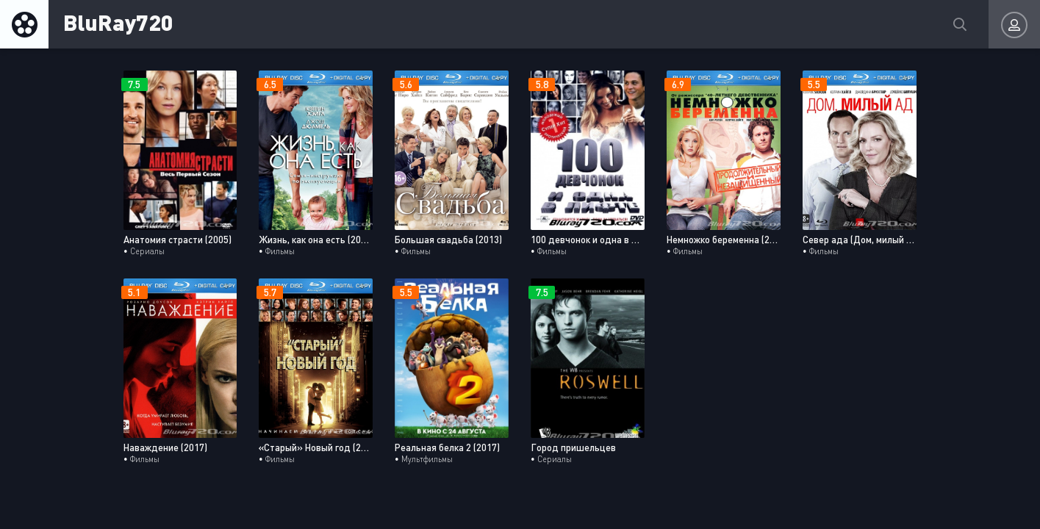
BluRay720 (118, 21)
